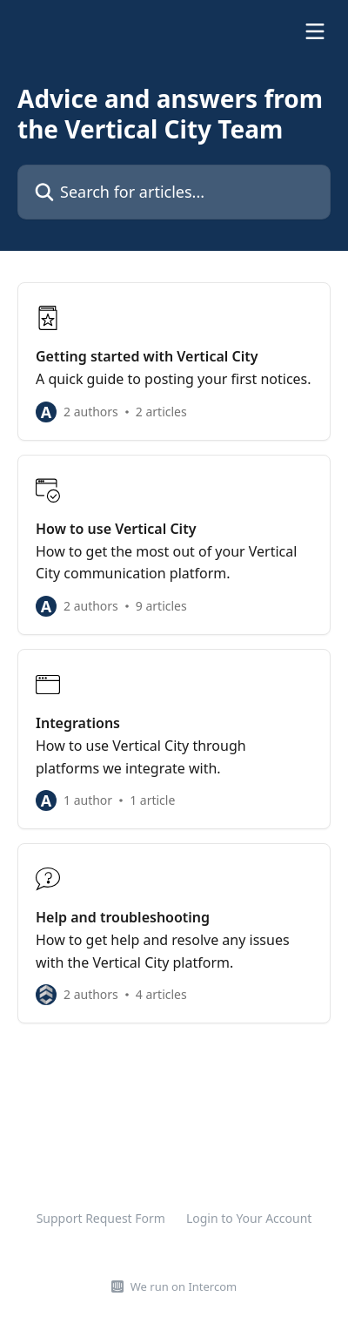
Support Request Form (101, 1218)
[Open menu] (315, 31)
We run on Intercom (183, 1286)
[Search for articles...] (174, 192)
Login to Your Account (248, 1218)
